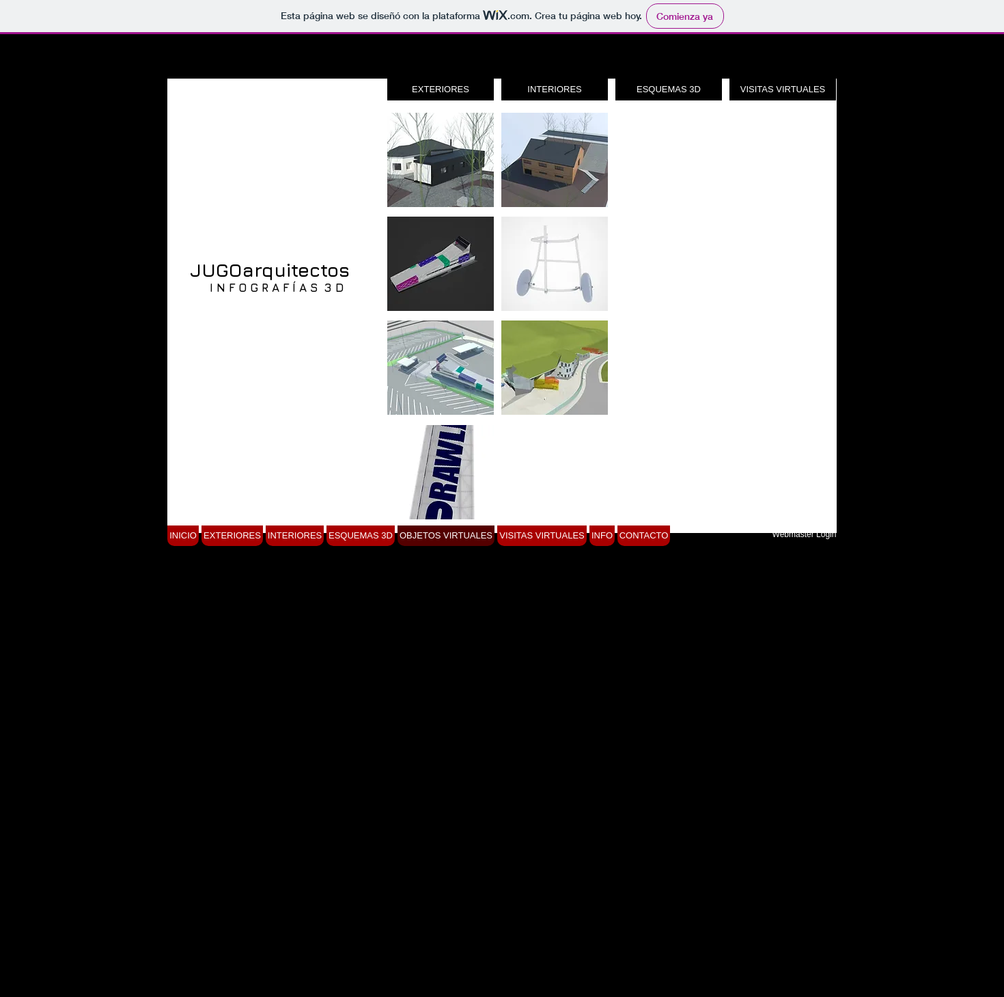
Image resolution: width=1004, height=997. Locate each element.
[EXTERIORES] (440, 89)
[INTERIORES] (554, 89)
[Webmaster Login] (804, 534)
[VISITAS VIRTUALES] (782, 89)
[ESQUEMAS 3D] (668, 89)
